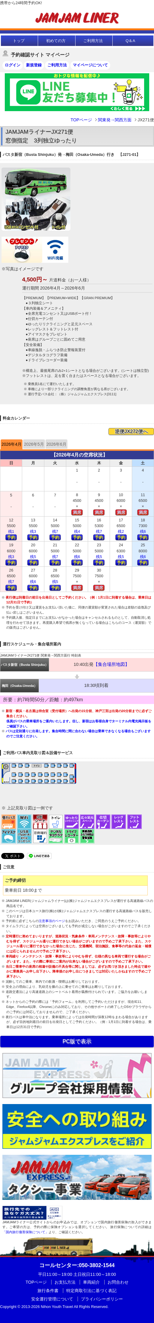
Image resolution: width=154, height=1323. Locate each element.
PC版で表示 (77, 1041)
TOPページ (81, 119)
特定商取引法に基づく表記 (91, 1290)
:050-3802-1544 (76, 1265)
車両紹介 (91, 1282)
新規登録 (34, 65)
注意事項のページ (52, 921)
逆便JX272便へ (131, 431)
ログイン (12, 65)
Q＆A (130, 40)
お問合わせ (118, 1282)
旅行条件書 (47, 1290)
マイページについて (90, 65)
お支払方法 (65, 1282)
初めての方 (56, 40)
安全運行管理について (52, 1299)
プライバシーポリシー (102, 1299)
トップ (19, 40)
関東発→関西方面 (115, 119)
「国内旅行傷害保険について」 (25, 1232)
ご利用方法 (93, 40)
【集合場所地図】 (111, 664)
